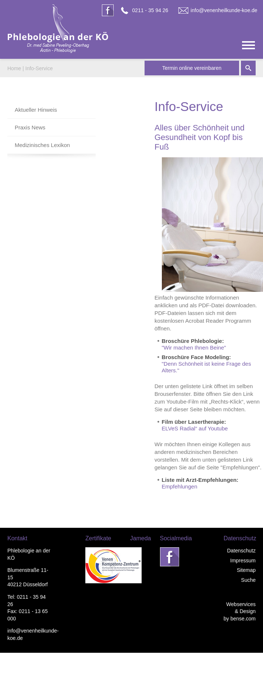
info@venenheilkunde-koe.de (224, 10)
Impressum (243, 560)
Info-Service (39, 68)
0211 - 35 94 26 (150, 10)
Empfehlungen (180, 486)
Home (14, 68)
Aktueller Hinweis (36, 110)
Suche (248, 580)
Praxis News (30, 127)
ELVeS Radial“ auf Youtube (195, 428)
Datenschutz (241, 551)
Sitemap (246, 570)
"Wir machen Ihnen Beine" (194, 347)
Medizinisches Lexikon (42, 145)
